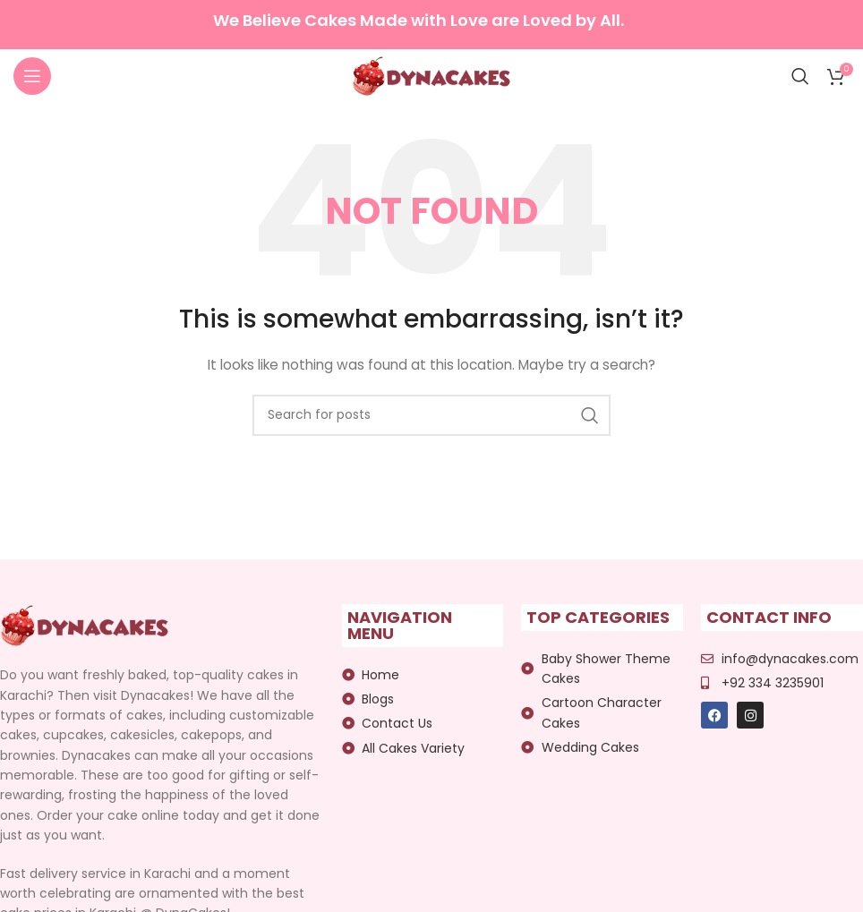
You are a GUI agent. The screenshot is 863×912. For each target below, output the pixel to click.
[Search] (800, 76)
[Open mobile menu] (32, 76)
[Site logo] (432, 75)
